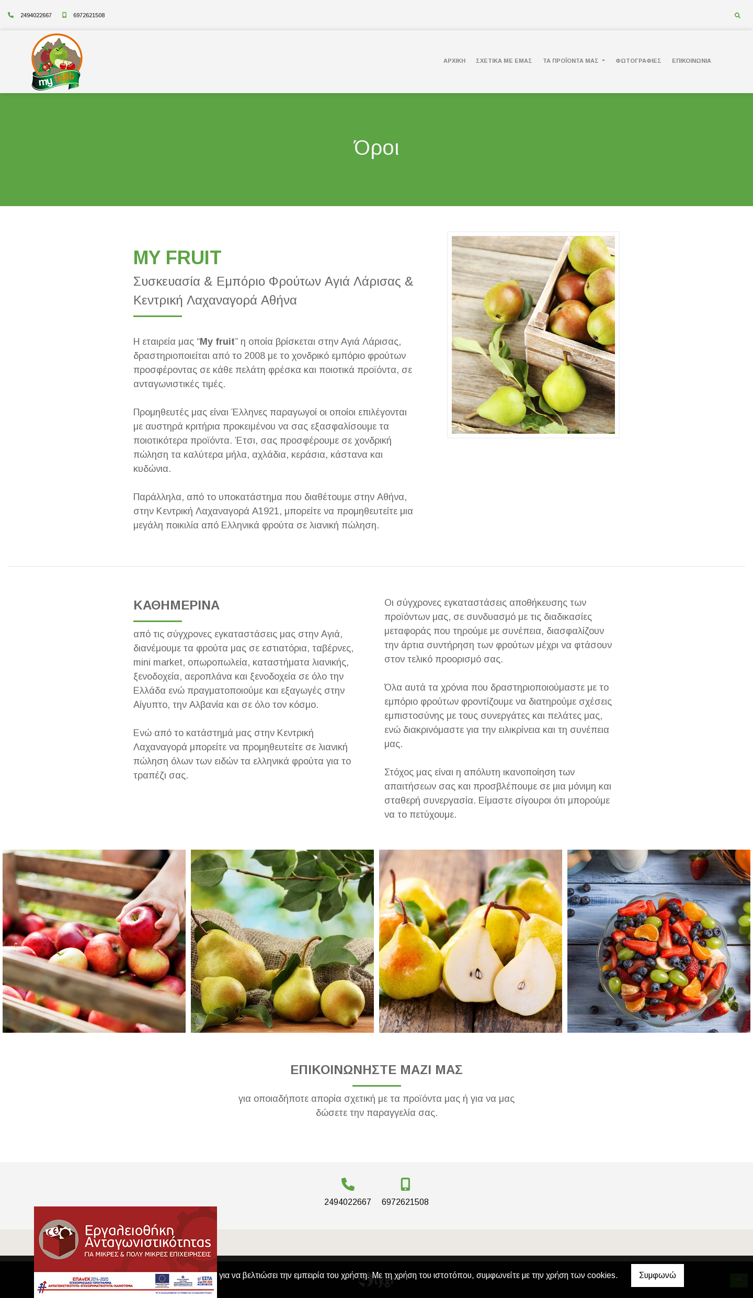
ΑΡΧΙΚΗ (454, 61)
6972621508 (89, 15)
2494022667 (36, 15)
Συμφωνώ (657, 1275)
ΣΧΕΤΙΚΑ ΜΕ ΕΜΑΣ (504, 61)
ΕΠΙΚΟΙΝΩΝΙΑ (691, 61)
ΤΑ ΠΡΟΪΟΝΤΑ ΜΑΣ (571, 61)
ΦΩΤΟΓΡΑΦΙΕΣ (638, 61)
